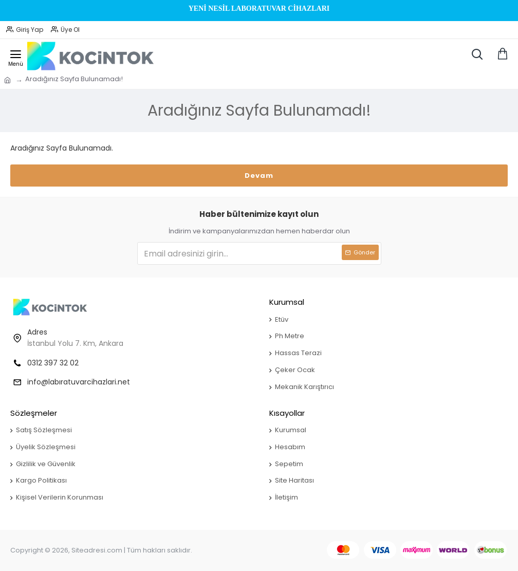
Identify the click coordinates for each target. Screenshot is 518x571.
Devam (259, 175)
